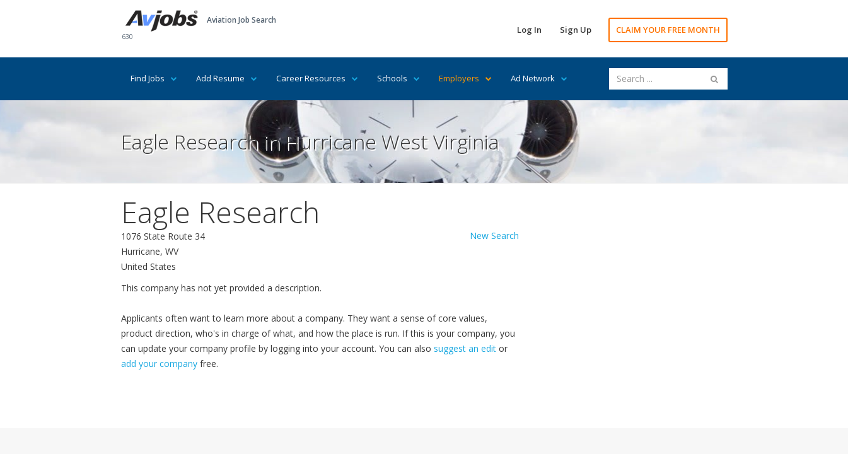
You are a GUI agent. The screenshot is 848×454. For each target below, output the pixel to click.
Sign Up (575, 29)
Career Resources (317, 78)
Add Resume (226, 78)
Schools (398, 78)
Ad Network (539, 78)
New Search (494, 236)
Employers (465, 78)
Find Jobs (154, 78)
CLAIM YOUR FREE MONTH (668, 29)
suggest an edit (465, 348)
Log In (529, 29)
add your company (159, 364)
